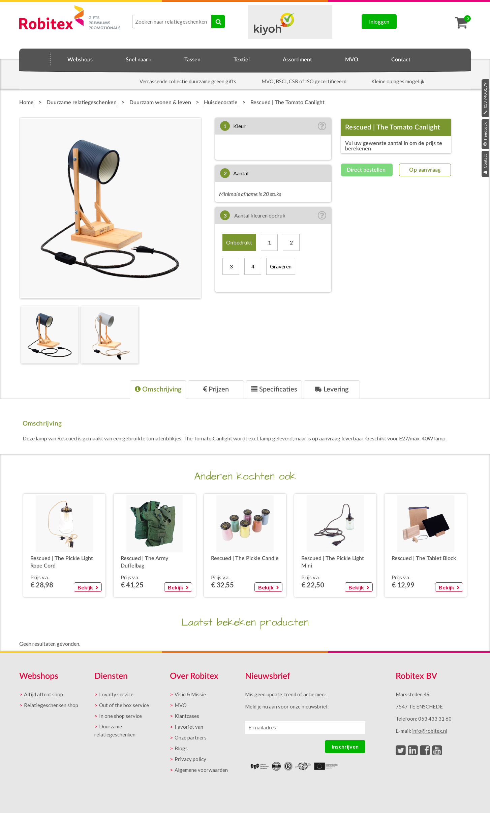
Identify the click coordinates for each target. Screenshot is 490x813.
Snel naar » (139, 59)
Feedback (485, 134)
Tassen (192, 59)
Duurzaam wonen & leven (160, 102)
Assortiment (297, 59)
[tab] (158, 389)
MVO (351, 59)
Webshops (80, 59)
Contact (485, 164)
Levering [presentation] (331, 389)
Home (35, 59)
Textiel (242, 59)
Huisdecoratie (221, 102)
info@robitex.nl (429, 731)
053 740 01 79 (485, 98)
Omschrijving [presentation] (158, 389)
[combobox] (171, 21)
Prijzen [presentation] (216, 389)
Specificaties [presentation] (274, 389)
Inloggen (379, 21)
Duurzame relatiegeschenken (82, 102)
